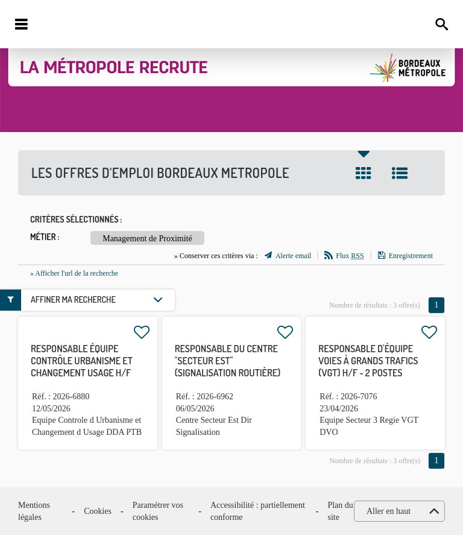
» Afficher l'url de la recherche (74, 273)
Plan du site (340, 511)
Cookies (98, 511)
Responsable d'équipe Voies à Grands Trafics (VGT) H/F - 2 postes (368, 361)
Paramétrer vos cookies (158, 511)
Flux (350, 256)
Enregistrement (411, 256)
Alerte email (294, 256)
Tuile (363, 173)
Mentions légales (34, 511)
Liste (400, 173)
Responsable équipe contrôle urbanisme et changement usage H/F (82, 361)
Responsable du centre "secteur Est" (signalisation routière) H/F (228, 367)
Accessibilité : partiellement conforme (257, 511)
